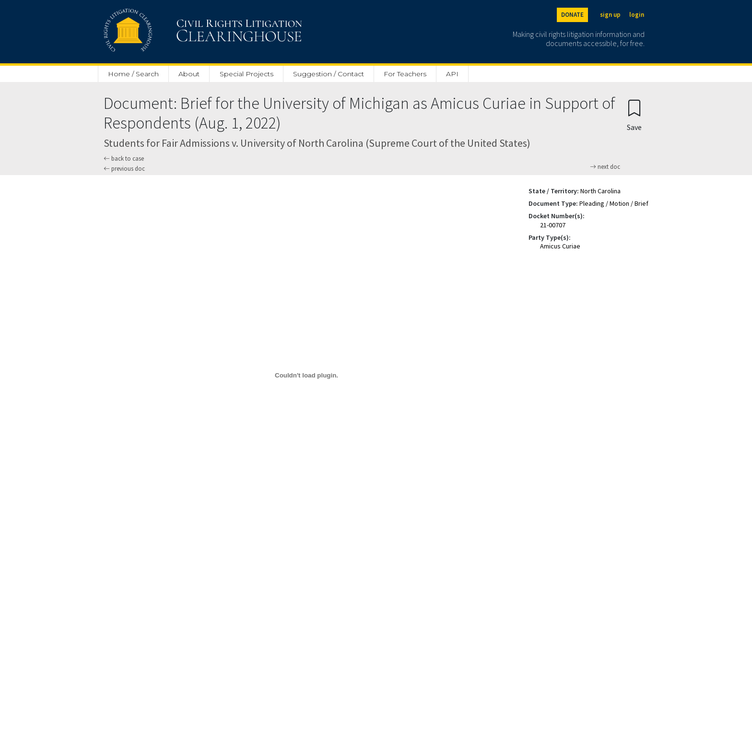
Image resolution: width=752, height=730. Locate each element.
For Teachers (405, 74)
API (452, 74)
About (189, 74)
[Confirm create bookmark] (634, 115)
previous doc (124, 169)
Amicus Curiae (560, 246)
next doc (605, 167)
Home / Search (133, 74)
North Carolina (600, 191)
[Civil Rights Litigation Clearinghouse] (175, 31)
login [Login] (636, 15)
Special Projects (246, 74)
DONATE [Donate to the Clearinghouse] (572, 15)
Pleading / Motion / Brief (613, 203)
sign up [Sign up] (610, 15)
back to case (124, 158)
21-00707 (552, 225)
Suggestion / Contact (328, 74)
